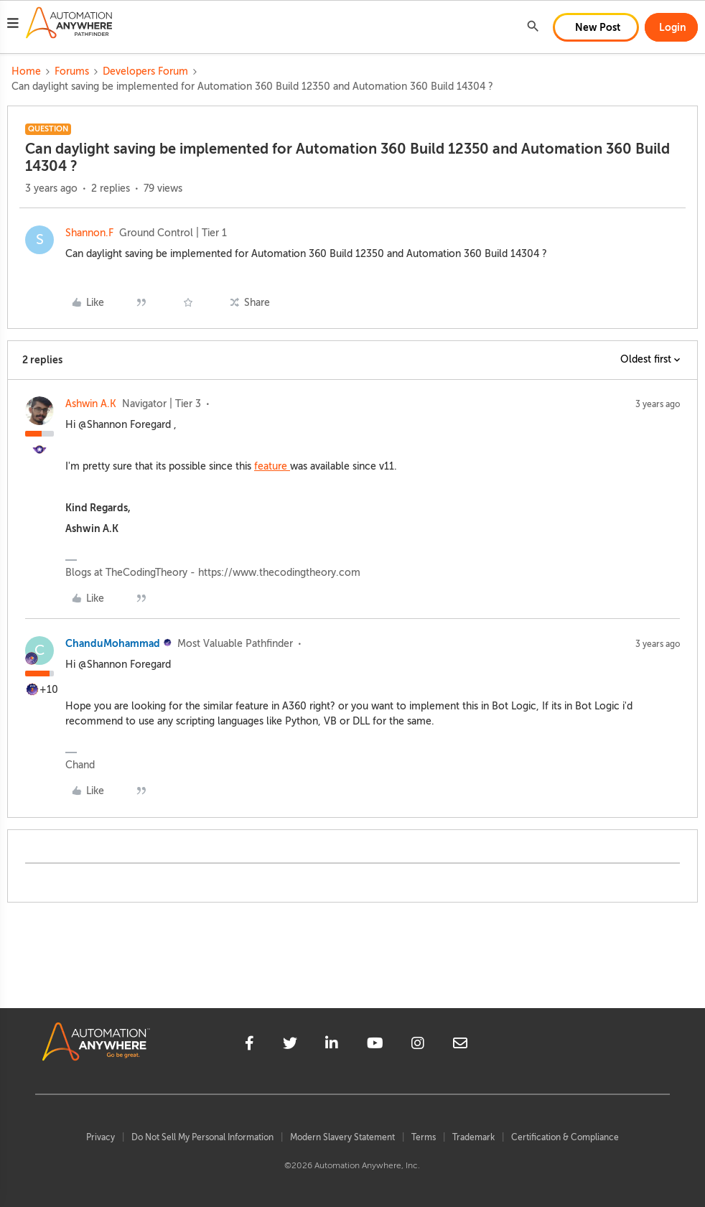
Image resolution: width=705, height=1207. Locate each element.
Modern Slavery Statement (342, 1137)
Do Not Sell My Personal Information (202, 1137)
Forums (72, 71)
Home (26, 71)
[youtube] (375, 1045)
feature (272, 466)
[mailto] (460, 1045)
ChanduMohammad (112, 643)
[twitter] (290, 1045)
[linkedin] (331, 1045)
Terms (423, 1137)
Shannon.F (89, 233)
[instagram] (417, 1045)
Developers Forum (145, 71)
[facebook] (249, 1045)
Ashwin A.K (90, 404)
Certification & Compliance (565, 1137)
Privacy (100, 1137)
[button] (13, 25)
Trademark (473, 1137)
